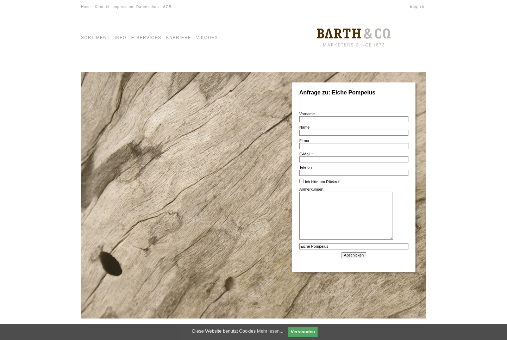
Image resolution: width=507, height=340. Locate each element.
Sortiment (95, 37)
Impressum (122, 7)
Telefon (305, 167)
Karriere (179, 37)
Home (86, 7)
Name (304, 127)
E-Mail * (306, 154)
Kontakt (102, 7)
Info (120, 37)
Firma (304, 140)
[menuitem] (418, 7)
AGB (167, 7)
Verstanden (303, 331)
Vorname (307, 114)
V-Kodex (207, 37)
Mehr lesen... (270, 331)
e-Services (146, 37)
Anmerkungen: (346, 213)
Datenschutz (148, 7)
